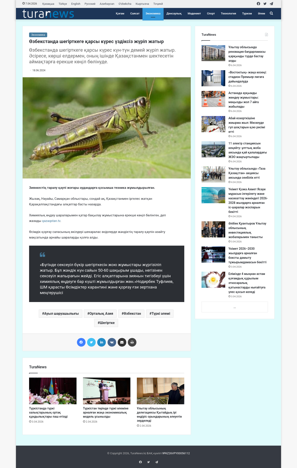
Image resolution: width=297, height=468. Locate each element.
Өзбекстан (132, 313)
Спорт (211, 13)
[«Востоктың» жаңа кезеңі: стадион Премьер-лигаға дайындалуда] (213, 78)
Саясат (135, 13)
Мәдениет (194, 13)
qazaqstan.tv (51, 221)
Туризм (247, 13)
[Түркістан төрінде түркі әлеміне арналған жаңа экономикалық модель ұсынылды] (106, 391)
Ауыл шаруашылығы (61, 313)
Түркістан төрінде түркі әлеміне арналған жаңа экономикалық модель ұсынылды (105, 412)
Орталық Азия (101, 313)
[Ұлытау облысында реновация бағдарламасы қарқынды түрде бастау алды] (213, 53)
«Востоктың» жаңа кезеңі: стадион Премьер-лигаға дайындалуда (247, 77)
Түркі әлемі (161, 313)
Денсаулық (174, 13)
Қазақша (48, 3)
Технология (228, 13)
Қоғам (120, 13)
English (75, 3)
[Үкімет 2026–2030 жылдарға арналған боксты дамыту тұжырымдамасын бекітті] (213, 254)
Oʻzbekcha (125, 3)
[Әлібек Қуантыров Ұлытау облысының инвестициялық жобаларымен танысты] (213, 229)
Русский (90, 3)
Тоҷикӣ (158, 3)
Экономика (152, 13)
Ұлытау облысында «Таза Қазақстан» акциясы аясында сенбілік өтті (246, 173)
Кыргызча (142, 3)
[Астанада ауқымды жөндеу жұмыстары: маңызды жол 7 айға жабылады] (213, 99)
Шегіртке (107, 323)
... (234, 307)
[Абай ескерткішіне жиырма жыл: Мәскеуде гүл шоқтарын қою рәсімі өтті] (213, 124)
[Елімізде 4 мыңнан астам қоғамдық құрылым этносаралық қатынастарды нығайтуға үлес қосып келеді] (213, 280)
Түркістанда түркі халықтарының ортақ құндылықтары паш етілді (48, 412)
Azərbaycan (107, 3)
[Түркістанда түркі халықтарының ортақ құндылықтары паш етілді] (53, 391)
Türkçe (63, 3)
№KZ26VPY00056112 (176, 453)
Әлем (261, 13)
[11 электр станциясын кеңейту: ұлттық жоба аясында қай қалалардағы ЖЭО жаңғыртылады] (213, 149)
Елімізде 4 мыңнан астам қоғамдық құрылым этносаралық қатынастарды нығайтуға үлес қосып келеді (247, 283)
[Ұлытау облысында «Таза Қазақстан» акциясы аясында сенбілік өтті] (213, 174)
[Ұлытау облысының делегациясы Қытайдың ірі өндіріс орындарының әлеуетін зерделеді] (160, 391)
